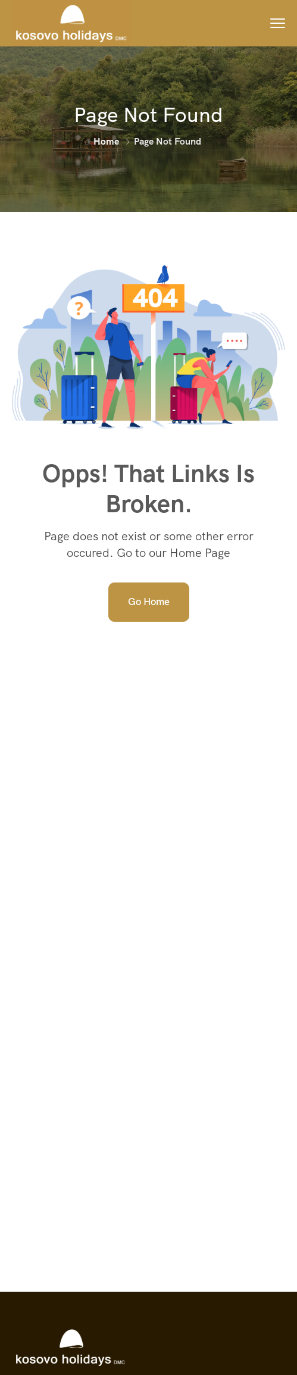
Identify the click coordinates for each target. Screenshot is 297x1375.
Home (106, 141)
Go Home (149, 601)
